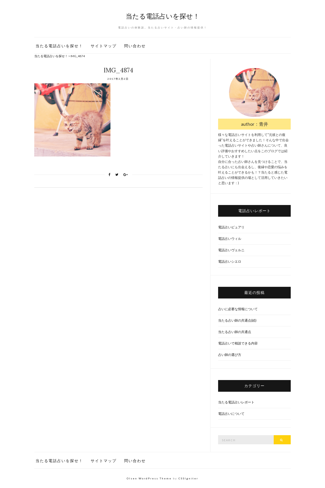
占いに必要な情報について (238, 309)
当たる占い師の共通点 (234, 332)
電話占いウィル (229, 239)
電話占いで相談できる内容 (238, 343)
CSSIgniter (188, 478)
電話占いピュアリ (231, 227)
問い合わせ (135, 45)
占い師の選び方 (229, 355)
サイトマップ (104, 45)
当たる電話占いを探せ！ (163, 16)
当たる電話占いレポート (236, 402)
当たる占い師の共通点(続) (237, 320)
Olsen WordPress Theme (149, 478)
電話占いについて (231, 414)
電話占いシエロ (229, 261)
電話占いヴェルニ (231, 250)
